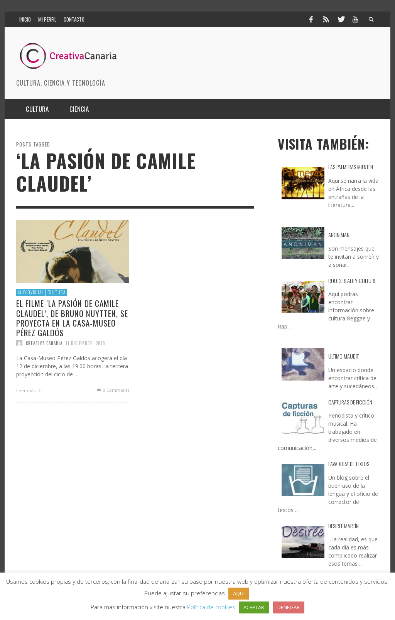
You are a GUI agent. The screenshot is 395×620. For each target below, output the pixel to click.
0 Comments (112, 390)
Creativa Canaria (44, 343)
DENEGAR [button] (288, 607)
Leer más (29, 390)
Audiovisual (31, 292)
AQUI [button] (239, 593)
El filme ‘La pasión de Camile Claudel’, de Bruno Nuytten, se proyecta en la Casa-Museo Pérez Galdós (72, 318)
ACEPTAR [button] (253, 607)
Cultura (57, 292)
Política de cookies (211, 607)
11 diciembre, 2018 (85, 343)
